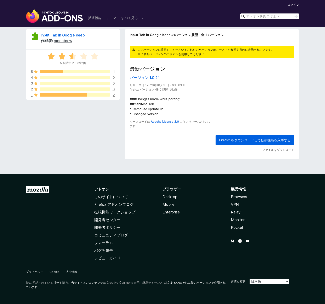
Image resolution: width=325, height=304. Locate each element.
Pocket (237, 227)
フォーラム (103, 243)
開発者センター (107, 220)
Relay (235, 212)
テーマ (111, 18)
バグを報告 (103, 250)
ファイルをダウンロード (278, 149)
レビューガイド (107, 258)
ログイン (293, 4)
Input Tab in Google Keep (63, 35)
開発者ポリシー (107, 227)
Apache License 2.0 (165, 121)
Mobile (168, 204)
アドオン (101, 189)
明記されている (43, 282)
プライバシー (34, 272)
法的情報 (71, 272)
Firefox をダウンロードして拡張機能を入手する (255, 140)
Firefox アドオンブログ (113, 204)
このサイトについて (111, 197)
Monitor (238, 220)
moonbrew (63, 41)
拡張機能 (94, 18)
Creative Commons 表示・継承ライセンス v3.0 (138, 282)
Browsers (239, 197)
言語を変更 (238, 281)
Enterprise (171, 212)
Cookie (54, 272)
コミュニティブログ (111, 235)
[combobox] (269, 16)
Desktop (169, 197)
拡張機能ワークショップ (114, 212)
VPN (235, 204)
